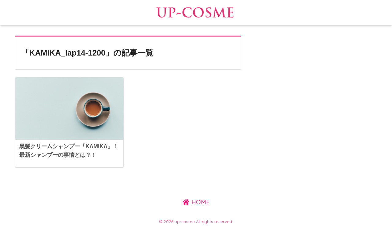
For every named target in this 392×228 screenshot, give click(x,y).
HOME (196, 202)
